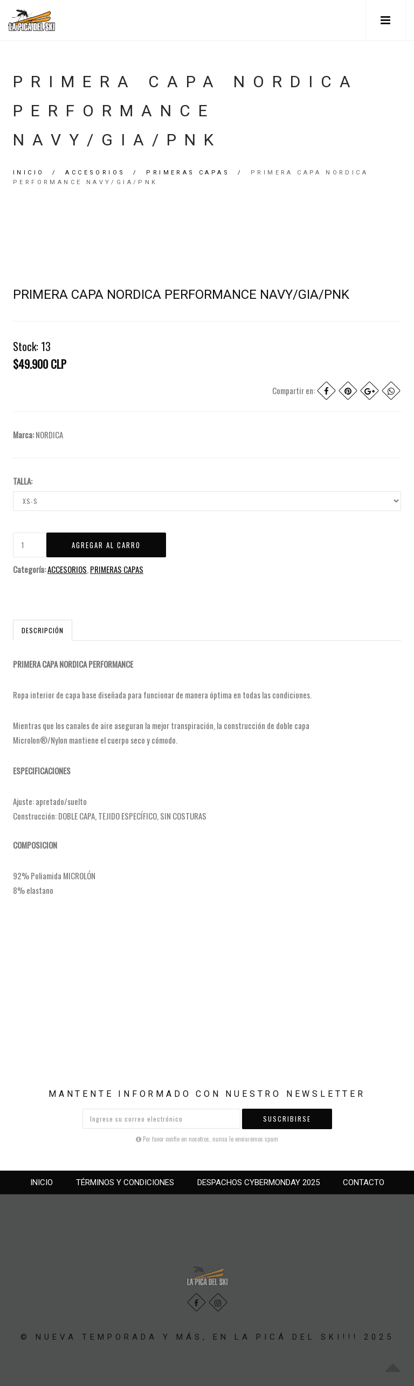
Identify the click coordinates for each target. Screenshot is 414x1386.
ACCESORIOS (95, 172)
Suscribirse (287, 1118)
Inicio (28, 172)
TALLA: (22, 481)
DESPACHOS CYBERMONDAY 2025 (258, 1182)
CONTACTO (363, 1182)
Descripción (43, 630)
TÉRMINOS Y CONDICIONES (125, 1182)
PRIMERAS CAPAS (188, 172)
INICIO (41, 1182)
